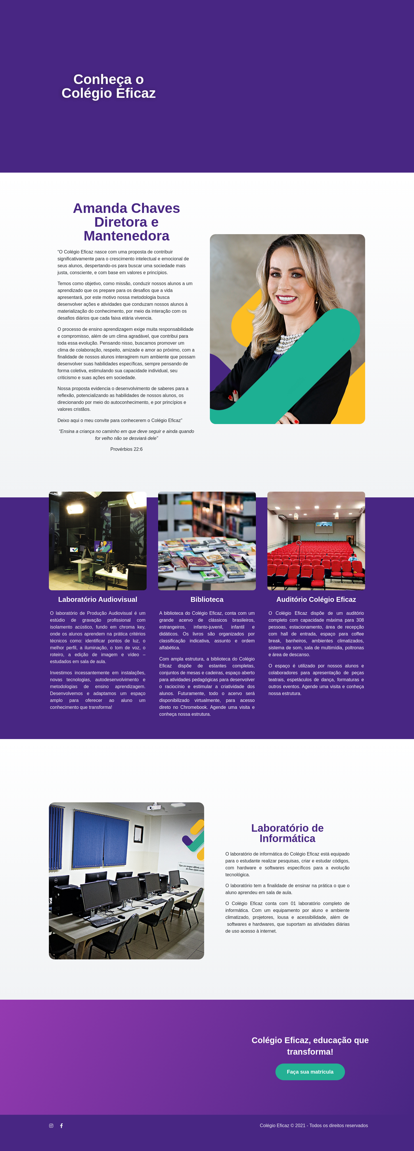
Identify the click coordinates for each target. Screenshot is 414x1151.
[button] (310, 1072)
